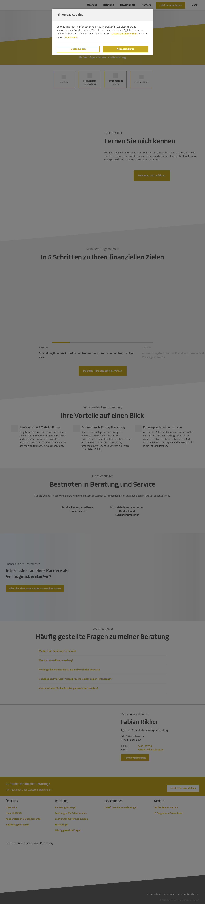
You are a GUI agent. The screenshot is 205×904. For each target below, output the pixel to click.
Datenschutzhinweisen (124, 33)
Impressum (71, 37)
